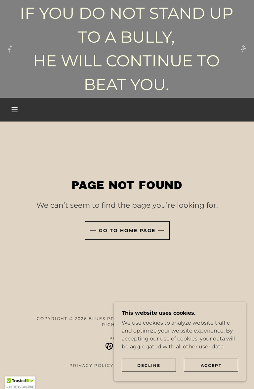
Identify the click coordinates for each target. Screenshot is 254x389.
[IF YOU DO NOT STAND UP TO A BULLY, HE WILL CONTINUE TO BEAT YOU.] (127, 48)
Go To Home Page (127, 230)
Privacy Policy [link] (91, 365)
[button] (14, 109)
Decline (148, 365)
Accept (211, 365)
